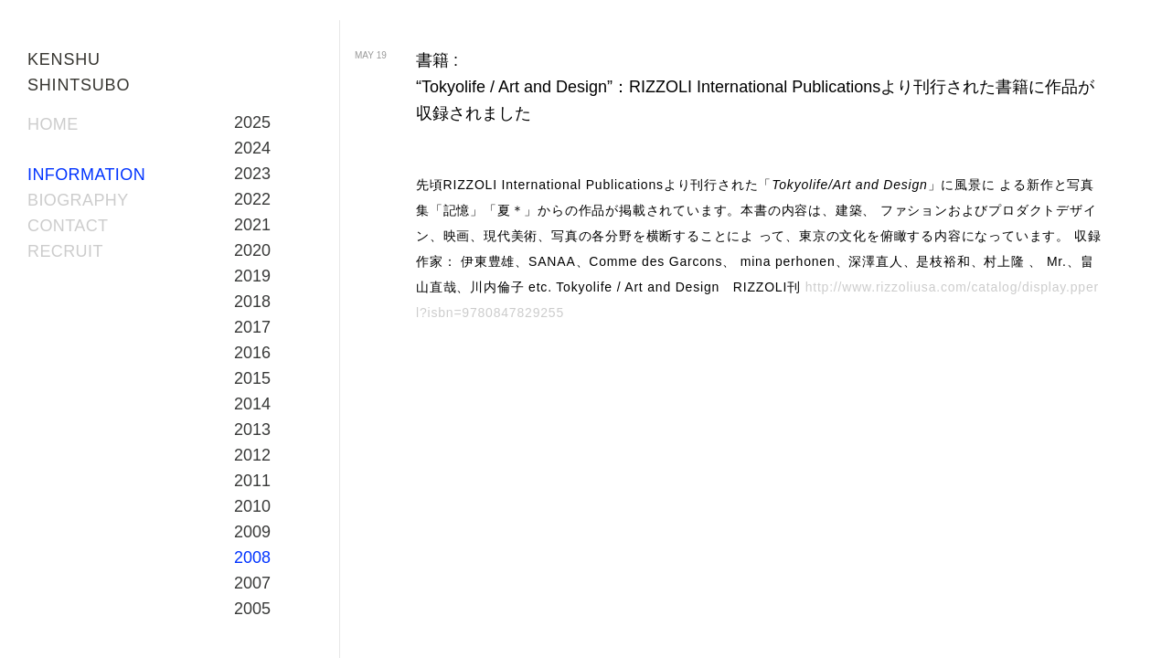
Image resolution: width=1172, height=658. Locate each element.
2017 (252, 327)
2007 (252, 583)
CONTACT (67, 226)
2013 (252, 429)
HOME (53, 124)
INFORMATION (86, 174)
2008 (252, 557)
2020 (252, 250)
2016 (252, 353)
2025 (252, 122)
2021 (252, 225)
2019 (252, 276)
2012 (252, 455)
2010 (252, 506)
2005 (252, 609)
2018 (252, 301)
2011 (252, 481)
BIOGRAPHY (78, 200)
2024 (252, 148)
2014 (252, 404)
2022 (252, 199)
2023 (252, 173)
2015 (252, 378)
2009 (252, 532)
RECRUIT (65, 251)
